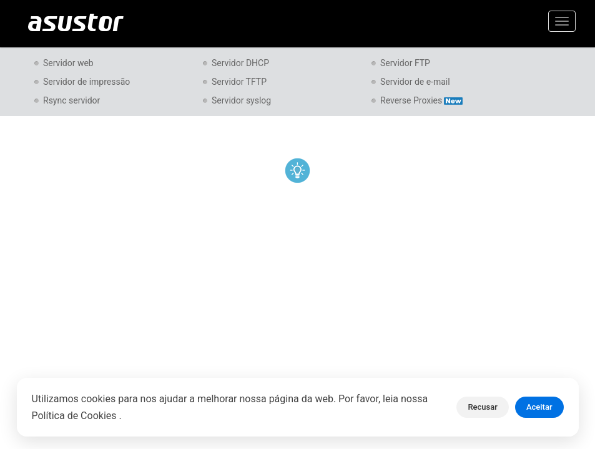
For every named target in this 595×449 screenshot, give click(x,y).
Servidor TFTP (239, 82)
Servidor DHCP (240, 63)
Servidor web (68, 63)
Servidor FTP (405, 63)
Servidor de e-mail (415, 82)
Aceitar (539, 407)
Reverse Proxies (421, 100)
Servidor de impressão (86, 82)
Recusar (482, 407)
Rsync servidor (71, 100)
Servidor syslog (241, 100)
